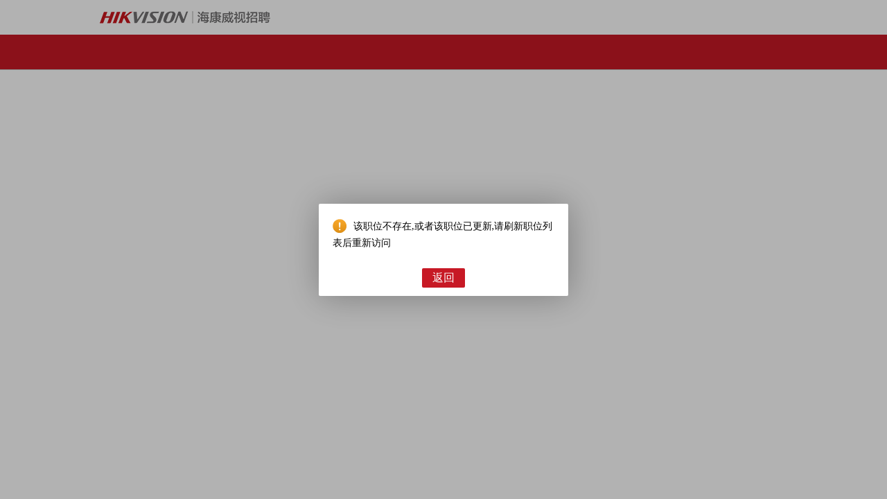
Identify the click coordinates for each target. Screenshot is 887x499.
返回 (443, 277)
